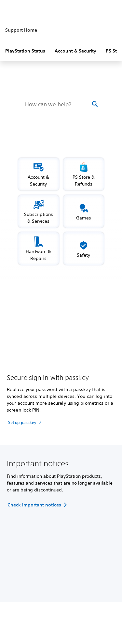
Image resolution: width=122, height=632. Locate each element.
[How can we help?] (57, 104)
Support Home (21, 30)
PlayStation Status (25, 51)
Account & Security (75, 51)
